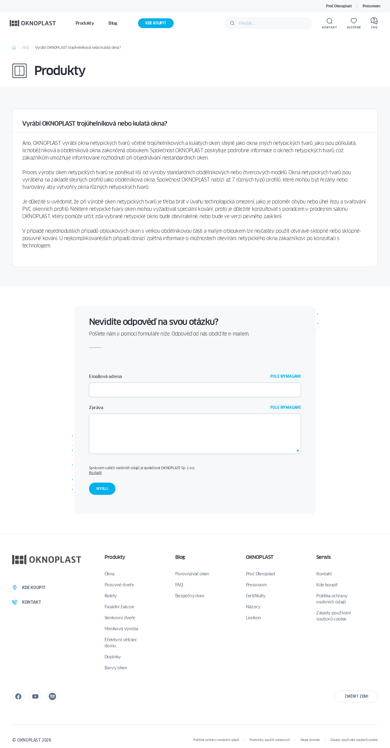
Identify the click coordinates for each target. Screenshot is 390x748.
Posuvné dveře (119, 585)
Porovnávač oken (192, 574)
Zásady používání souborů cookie (333, 616)
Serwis (323, 557)
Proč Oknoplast (339, 6)
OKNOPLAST (259, 557)
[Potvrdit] (232, 23)
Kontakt (324, 574)
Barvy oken (116, 668)
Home (14, 47)
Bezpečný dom (189, 596)
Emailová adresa (195, 376)
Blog (180, 557)
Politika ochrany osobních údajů (331, 599)
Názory (253, 607)
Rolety (111, 596)
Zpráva (195, 407)
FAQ (25, 47)
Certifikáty (255, 596)
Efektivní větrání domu (120, 643)
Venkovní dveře (120, 617)
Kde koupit (155, 23)
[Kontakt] (329, 23)
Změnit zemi (356, 696)
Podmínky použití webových (270, 740)
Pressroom (371, 6)
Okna (110, 574)
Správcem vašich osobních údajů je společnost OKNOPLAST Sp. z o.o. (194, 470)
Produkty (115, 557)
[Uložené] (354, 23)
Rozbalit (95, 472)
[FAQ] (374, 23)
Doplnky (113, 657)
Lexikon (253, 617)
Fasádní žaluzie (119, 607)
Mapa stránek (310, 740)
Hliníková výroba (121, 628)
